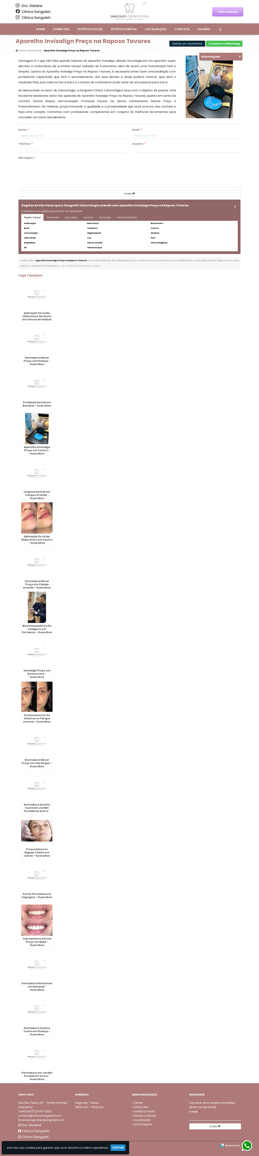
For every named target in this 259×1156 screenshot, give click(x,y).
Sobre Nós (61, 29)
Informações (143, 1124)
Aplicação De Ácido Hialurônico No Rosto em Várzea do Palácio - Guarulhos (37, 317)
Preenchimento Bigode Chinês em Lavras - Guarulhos (37, 852)
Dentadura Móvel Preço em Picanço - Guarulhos (37, 361)
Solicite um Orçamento (187, 43)
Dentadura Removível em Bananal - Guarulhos (37, 987)
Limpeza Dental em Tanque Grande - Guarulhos (37, 495)
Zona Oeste (71, 217)
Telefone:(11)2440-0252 (35, 1111)
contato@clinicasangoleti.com (40, 1116)
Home (40, 29)
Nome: (23, 130)
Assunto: (139, 144)
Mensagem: (27, 158)
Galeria (204, 29)
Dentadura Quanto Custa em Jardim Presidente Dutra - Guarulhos (37, 809)
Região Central (32, 217)
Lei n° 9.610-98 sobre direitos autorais (81, 265)
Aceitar (118, 1147)
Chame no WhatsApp (224, 43)
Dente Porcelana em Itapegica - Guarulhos (37, 895)
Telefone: (25, 144)
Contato (182, 29)
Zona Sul (88, 217)
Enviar (129, 193)
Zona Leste (105, 217)
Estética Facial (90, 29)
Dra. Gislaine (29, 5)
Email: (137, 130)
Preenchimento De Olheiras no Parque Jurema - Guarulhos (37, 718)
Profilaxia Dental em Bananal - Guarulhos (37, 404)
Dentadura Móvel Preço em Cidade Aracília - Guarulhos (37, 584)
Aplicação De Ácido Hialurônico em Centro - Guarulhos (37, 540)
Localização (156, 29)
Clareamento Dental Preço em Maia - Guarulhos (37, 942)
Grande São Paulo (127, 217)
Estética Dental (124, 29)
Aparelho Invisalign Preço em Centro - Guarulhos (37, 450)
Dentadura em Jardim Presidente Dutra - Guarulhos (37, 1076)
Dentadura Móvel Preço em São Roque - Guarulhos (37, 763)
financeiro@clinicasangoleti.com (41, 1120)
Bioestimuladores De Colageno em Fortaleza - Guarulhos (37, 629)
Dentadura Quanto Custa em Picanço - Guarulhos (37, 1031)
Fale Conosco (227, 12)
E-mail (194, 1111)
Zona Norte (53, 217)
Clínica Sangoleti (33, 11)
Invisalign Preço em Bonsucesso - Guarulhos (37, 674)
